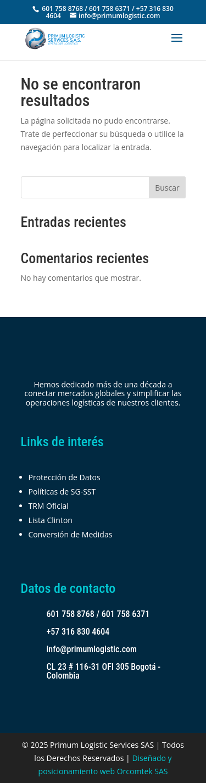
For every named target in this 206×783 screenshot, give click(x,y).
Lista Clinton (51, 520)
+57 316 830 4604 (78, 631)
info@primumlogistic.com (92, 649)
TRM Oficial (49, 506)
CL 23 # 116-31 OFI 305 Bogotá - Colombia (104, 671)
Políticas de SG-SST (62, 491)
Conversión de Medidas (71, 534)
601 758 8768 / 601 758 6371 (98, 614)
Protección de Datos (65, 477)
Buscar (167, 187)
